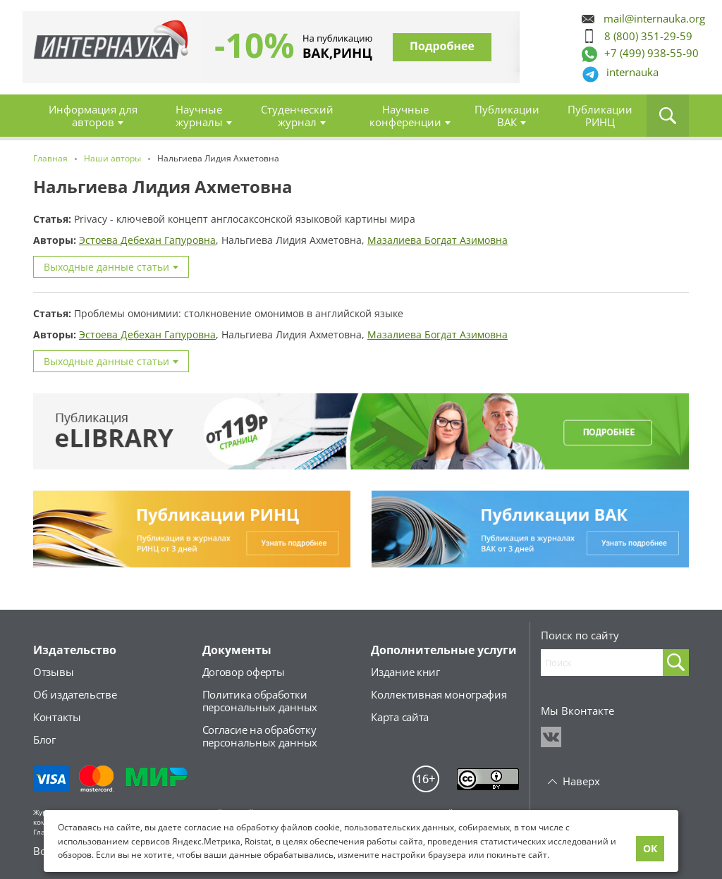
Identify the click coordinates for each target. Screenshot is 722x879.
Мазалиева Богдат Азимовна (437, 240)
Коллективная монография (438, 694)
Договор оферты (243, 671)
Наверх (581, 781)
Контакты (57, 717)
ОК (650, 848)
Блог (44, 739)
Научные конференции (405, 115)
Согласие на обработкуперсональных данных (259, 736)
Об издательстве (75, 694)
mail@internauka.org (654, 18)
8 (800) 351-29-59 (648, 36)
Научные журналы (199, 115)
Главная (107, 47)
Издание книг (405, 671)
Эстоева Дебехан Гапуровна (147, 240)
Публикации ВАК (507, 115)
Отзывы (53, 671)
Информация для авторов (93, 115)
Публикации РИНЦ (600, 115)
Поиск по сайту (580, 635)
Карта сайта (400, 717)
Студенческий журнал (297, 115)
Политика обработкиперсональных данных (259, 700)
